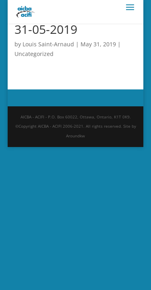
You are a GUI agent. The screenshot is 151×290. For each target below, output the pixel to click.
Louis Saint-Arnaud (48, 44)
